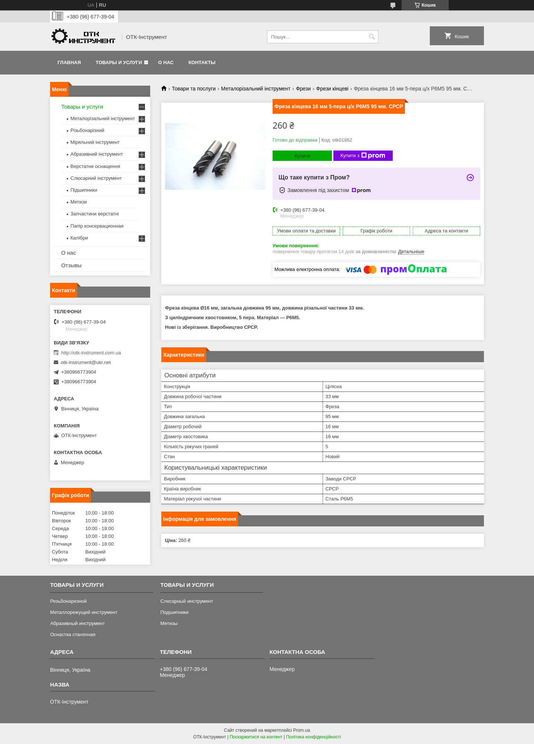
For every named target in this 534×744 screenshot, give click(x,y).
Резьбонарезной (68, 601)
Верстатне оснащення (95, 166)
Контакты (201, 62)
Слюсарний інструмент (96, 178)
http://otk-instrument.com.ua (91, 353)
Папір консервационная (96, 226)
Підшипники (83, 190)
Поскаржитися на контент (256, 737)
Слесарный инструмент (186, 601)
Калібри (79, 238)
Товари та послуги (193, 89)
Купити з (362, 155)
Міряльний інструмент (95, 142)
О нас (166, 62)
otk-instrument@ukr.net (86, 362)
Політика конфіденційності (313, 737)
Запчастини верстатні (94, 213)
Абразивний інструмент (96, 154)
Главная (69, 62)
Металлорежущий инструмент (83, 612)
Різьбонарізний (87, 130)
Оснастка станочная (72, 634)
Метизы (168, 623)
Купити (302, 156)
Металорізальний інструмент (255, 89)
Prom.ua (301, 730)
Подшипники (174, 612)
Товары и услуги (119, 62)
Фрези (303, 89)
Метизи (78, 202)
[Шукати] (371, 36)
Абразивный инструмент (77, 623)
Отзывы (71, 265)
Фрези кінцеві (332, 89)
